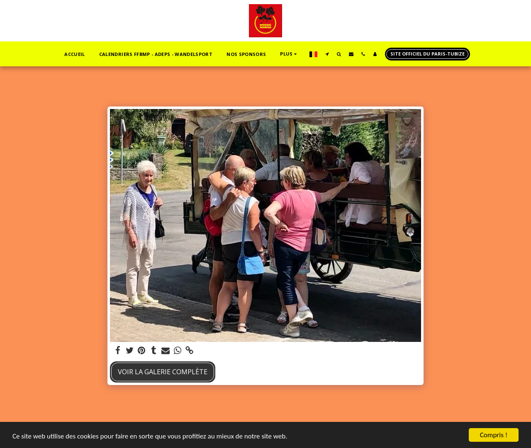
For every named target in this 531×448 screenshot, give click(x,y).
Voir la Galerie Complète (162, 371)
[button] (327, 53)
